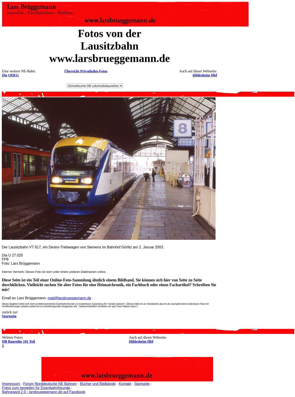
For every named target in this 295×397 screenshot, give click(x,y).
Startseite (142, 384)
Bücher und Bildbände (97, 384)
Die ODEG (10, 75)
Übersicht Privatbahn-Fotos (86, 71)
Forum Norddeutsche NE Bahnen (50, 384)
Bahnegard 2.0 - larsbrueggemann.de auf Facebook (43, 392)
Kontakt (125, 384)
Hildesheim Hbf (205, 75)
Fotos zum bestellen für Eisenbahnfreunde (36, 388)
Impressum (11, 384)
